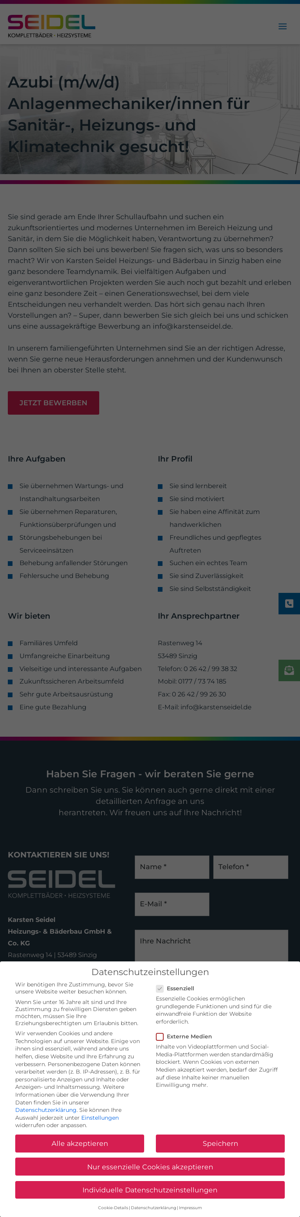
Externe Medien (186, 1046)
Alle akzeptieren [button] (80, 1153)
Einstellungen (100, 1127)
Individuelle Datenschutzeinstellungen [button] (150, 1200)
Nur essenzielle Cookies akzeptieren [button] (150, 1176)
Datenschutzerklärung (46, 1120)
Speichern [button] (220, 1153)
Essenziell (177, 998)
